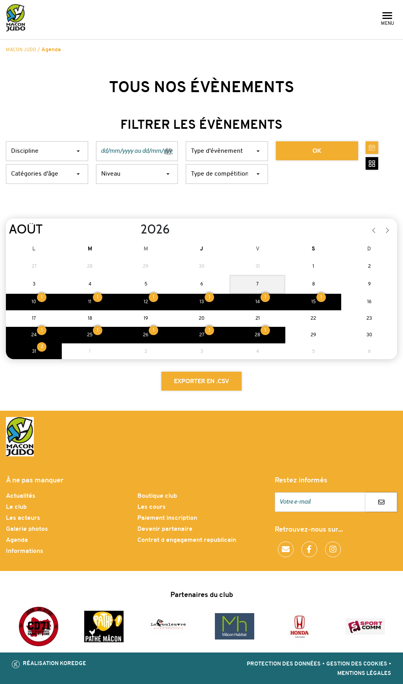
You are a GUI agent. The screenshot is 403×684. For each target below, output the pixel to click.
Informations (24, 551)
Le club (16, 507)
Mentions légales (364, 674)
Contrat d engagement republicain (186, 540)
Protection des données (284, 664)
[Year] (134, 229)
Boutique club (157, 496)
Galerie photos (27, 529)
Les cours (151, 507)
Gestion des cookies (356, 664)
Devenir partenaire (164, 529)
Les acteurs (23, 518)
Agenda (17, 540)
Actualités (20, 496)
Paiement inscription (167, 518)
